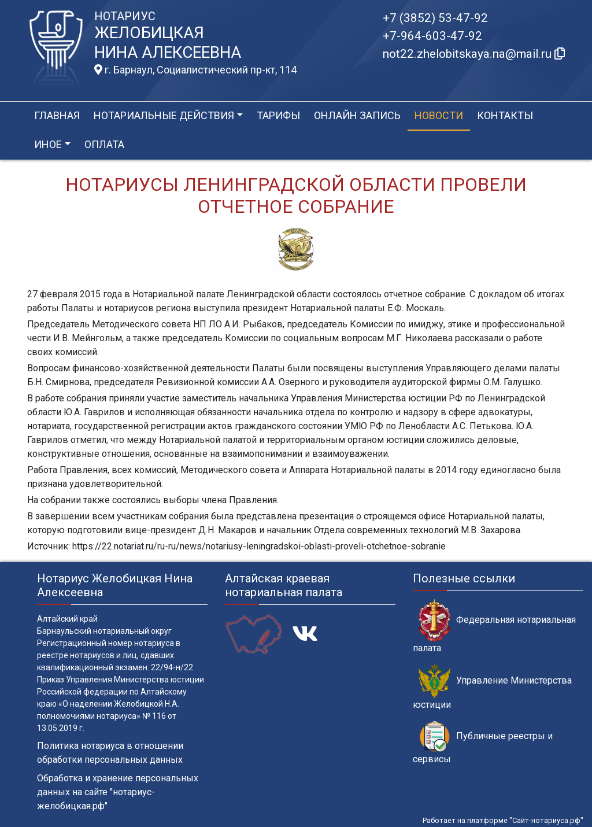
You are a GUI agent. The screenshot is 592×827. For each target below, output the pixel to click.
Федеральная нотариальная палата (494, 626)
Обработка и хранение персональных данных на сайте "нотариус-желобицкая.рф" (117, 792)
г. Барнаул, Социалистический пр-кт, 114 (195, 70)
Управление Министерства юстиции (492, 687)
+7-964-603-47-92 (432, 36)
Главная (57, 115)
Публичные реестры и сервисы (483, 743)
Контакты (505, 115)
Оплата (104, 144)
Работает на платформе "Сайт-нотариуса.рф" (503, 820)
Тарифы (278, 115)
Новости (439, 115)
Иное (48, 144)
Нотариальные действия (164, 115)
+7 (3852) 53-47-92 (435, 18)
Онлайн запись (357, 115)
